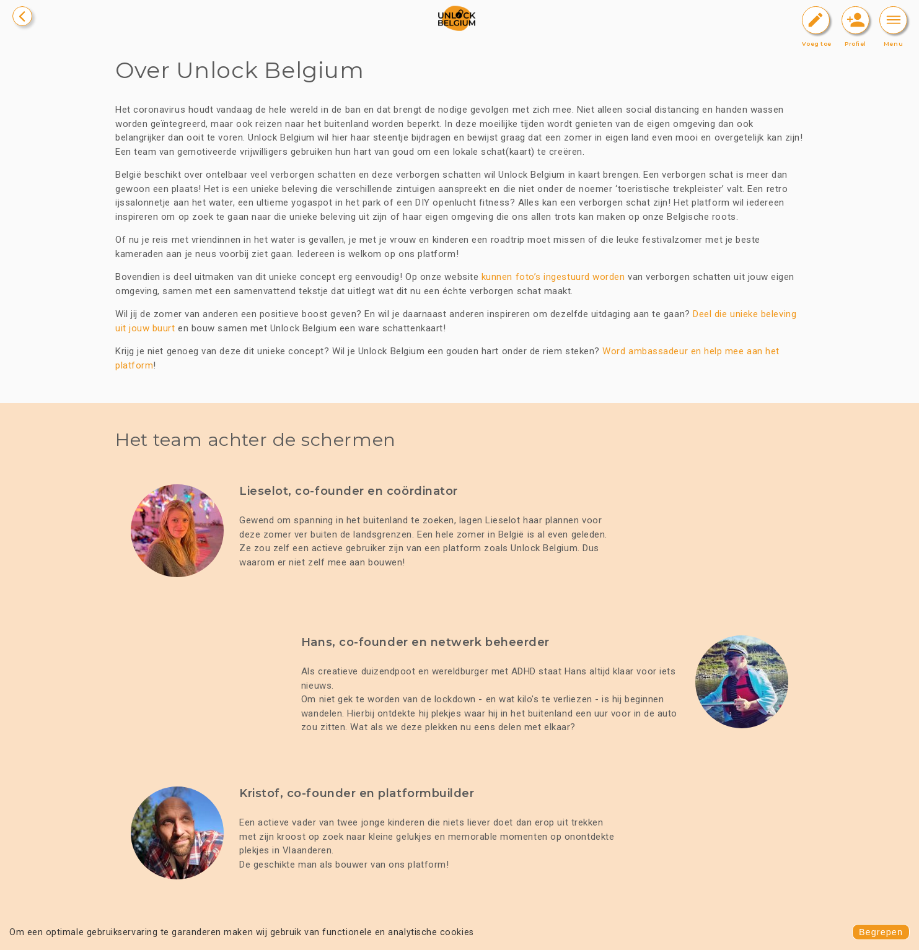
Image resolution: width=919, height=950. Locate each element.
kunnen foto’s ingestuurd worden (553, 276)
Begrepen (881, 932)
